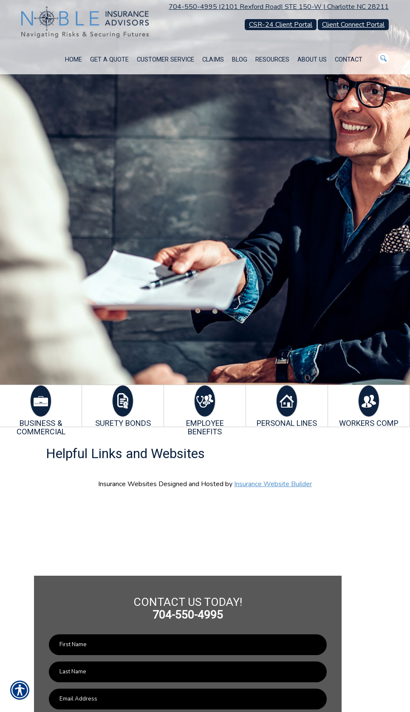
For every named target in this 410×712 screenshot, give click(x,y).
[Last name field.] (188, 671)
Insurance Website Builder (273, 484)
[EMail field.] (188, 699)
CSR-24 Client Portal (280, 24)
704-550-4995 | (195, 6)
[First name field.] (188, 644)
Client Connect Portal (353, 24)
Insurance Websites (127, 484)
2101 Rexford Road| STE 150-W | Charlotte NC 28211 (305, 6)
